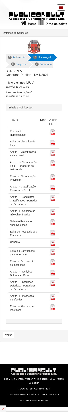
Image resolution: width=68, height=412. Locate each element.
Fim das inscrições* (19, 92)
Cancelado (43, 64)
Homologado (42, 57)
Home (28, 23)
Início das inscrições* (20, 82)
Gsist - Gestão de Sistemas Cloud (34, 400)
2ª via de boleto (52, 23)
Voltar (8, 335)
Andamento (16, 57)
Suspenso (19, 64)
